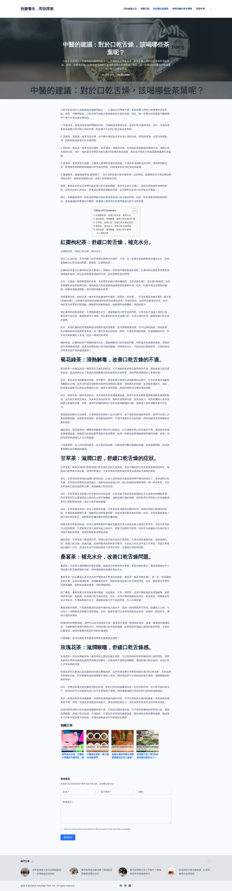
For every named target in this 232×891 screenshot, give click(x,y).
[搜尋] (210, 9)
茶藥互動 (144, 8)
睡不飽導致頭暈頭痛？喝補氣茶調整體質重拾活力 (96, 872)
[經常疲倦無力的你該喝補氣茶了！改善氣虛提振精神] (25, 871)
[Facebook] (121, 885)
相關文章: (104, 233)
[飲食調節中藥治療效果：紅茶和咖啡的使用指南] (171, 871)
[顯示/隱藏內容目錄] (133, 210)
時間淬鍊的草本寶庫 (182, 8)
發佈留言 (67, 837)
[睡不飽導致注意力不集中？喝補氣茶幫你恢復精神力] (122, 871)
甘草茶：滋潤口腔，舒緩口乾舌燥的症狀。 (115, 222)
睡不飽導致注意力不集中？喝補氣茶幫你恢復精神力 (145, 872)
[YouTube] (130, 885)
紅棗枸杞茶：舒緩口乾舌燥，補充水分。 (114, 215)
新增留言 (68, 802)
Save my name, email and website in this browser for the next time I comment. (97, 829)
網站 (141, 792)
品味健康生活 (130, 8)
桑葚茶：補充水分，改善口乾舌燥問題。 (114, 226)
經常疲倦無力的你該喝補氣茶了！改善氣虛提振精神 (46, 872)
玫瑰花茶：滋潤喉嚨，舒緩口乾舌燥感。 (114, 229)
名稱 (66, 792)
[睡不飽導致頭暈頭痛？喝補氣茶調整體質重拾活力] (73, 871)
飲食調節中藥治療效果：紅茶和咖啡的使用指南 (194, 872)
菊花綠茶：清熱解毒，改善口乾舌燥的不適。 (116, 219)
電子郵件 (106, 792)
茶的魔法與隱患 (161, 8)
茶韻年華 (200, 8)
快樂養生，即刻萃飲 (37, 9)
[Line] (125, 885)
